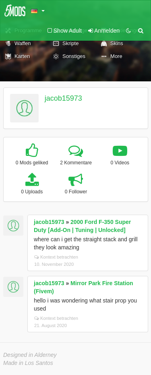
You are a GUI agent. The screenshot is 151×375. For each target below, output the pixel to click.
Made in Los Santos (28, 363)
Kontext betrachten (56, 257)
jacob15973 (63, 98)
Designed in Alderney (30, 355)
